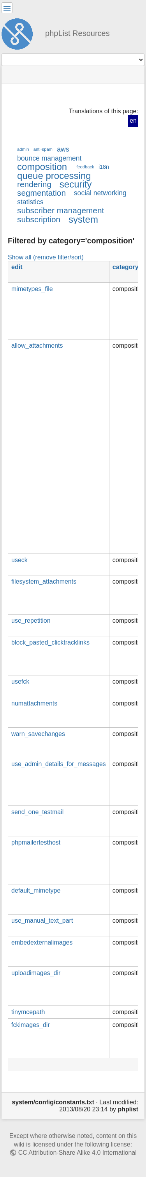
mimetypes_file (32, 289)
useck (19, 560)
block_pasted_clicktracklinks (50, 642)
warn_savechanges (38, 733)
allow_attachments (37, 345)
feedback (85, 166)
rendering (34, 184)
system (83, 219)
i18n (104, 167)
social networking (100, 193)
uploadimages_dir (35, 973)
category (126, 267)
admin (23, 149)
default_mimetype (35, 890)
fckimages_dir (30, 1025)
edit (16, 267)
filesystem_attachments (43, 581)
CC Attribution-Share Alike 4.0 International (77, 1152)
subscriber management (60, 210)
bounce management (49, 158)
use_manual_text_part (42, 920)
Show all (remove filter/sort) (46, 257)
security (76, 184)
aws (63, 149)
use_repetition (31, 620)
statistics (30, 202)
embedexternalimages (41, 942)
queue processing (54, 175)
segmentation (41, 192)
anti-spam (43, 149)
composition (42, 166)
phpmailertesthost (35, 842)
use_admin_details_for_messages (58, 764)
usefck (20, 681)
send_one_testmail (37, 812)
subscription (38, 219)
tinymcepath (28, 1012)
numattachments (34, 703)
